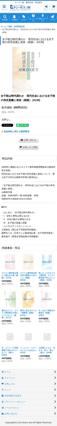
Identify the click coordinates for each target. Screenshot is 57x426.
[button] (4, 7)
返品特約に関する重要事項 (15, 131)
